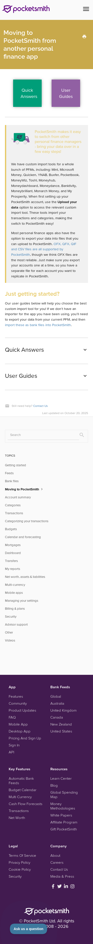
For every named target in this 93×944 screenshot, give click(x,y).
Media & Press (62, 876)
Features (16, 696)
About (55, 855)
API (11, 752)
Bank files (12, 481)
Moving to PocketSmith (24, 489)
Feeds (9, 473)
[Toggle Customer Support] (28, 929)
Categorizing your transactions (26, 521)
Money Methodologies (62, 806)
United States (61, 731)
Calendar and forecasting (23, 537)
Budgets (11, 529)
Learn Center (61, 778)
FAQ (12, 717)
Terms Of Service (22, 855)
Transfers (11, 561)
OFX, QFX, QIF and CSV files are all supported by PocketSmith (43, 249)
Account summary (18, 497)
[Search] (43, 435)
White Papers (61, 815)
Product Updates (22, 710)
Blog (54, 785)
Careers (56, 862)
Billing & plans (15, 608)
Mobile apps (14, 593)
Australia (57, 703)
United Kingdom (63, 710)
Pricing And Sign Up (25, 738)
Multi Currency (20, 797)
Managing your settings (21, 600)
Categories (13, 505)
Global (55, 696)
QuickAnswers (29, 93)
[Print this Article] (84, 36)
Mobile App (18, 724)
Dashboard (13, 553)
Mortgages (13, 545)
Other (9, 632)
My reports (12, 569)
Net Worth (17, 817)
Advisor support (16, 624)
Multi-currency (15, 585)
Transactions (14, 513)
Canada (56, 717)
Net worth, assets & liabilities (25, 577)
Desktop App (20, 731)
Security (10, 616)
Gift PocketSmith (63, 829)
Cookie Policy (20, 869)
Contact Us (40, 405)
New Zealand (61, 724)
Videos (10, 640)
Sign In (14, 745)
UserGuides (66, 93)
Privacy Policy (19, 862)
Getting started (15, 465)
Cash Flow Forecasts (25, 804)
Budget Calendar (22, 790)
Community (18, 703)
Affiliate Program (63, 822)
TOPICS (10, 455)
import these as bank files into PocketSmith (38, 325)
